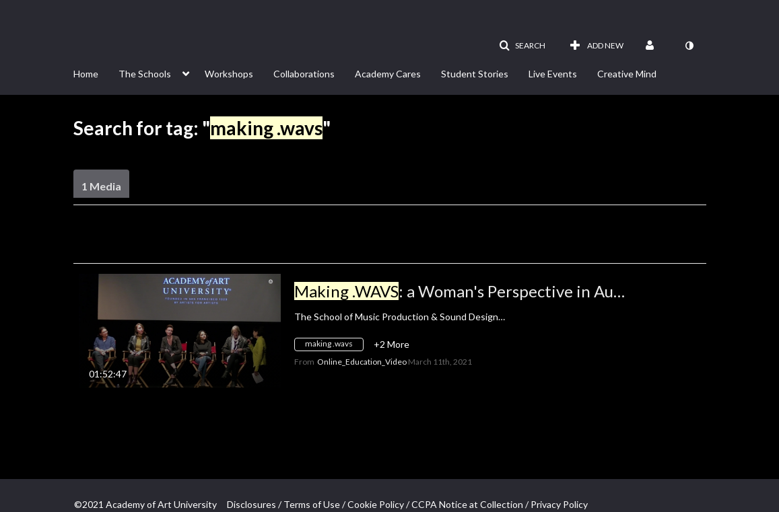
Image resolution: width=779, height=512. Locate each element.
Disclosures (251, 504)
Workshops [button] (229, 73)
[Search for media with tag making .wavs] (334, 346)
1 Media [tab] (101, 186)
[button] (522, 46)
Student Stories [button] (474, 73)
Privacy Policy (559, 504)
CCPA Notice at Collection (467, 504)
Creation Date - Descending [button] (176, 246)
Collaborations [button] (304, 73)
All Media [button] (350, 246)
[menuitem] (95, 73)
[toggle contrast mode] (689, 46)
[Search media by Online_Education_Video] (362, 362)
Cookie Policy (375, 504)
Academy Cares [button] (388, 73)
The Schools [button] (144, 73)
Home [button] (85, 73)
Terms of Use (311, 504)
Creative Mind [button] (626, 73)
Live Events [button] (553, 73)
